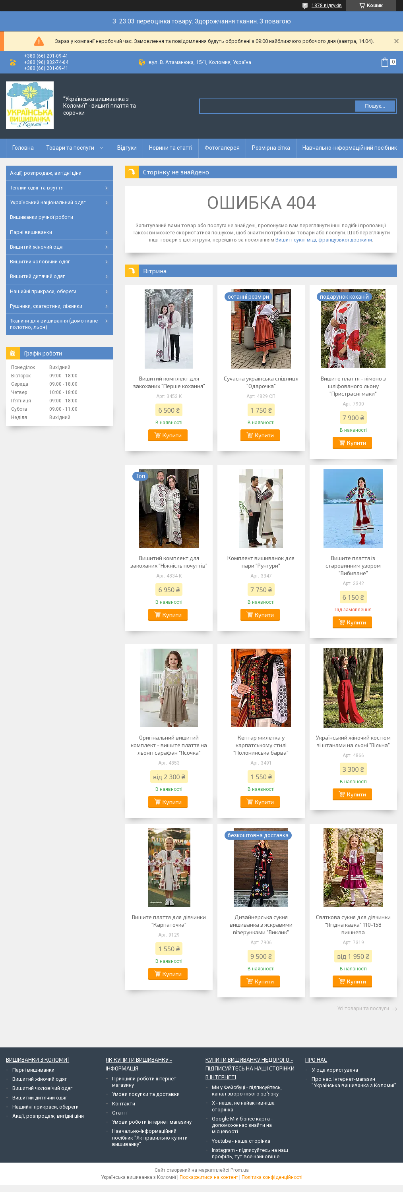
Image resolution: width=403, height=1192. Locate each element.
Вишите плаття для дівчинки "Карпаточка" (169, 921)
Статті (120, 1113)
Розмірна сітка (271, 148)
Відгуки (127, 148)
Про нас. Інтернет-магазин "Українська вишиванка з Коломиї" (354, 1082)
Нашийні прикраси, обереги (43, 291)
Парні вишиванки (31, 232)
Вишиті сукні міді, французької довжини (323, 240)
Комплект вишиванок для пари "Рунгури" (260, 561)
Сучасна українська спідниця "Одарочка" (261, 382)
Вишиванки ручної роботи (41, 217)
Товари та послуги (70, 148)
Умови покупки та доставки (146, 1094)
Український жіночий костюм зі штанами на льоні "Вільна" (353, 741)
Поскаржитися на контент (209, 1177)
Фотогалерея (222, 148)
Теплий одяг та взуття (37, 188)
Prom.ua (240, 1170)
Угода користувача (335, 1070)
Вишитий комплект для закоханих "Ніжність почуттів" (168, 561)
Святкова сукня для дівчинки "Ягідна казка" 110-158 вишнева (353, 924)
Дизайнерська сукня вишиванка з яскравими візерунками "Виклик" (261, 924)
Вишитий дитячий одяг (37, 276)
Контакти (123, 1104)
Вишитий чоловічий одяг (40, 262)
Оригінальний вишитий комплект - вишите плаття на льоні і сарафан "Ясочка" (169, 745)
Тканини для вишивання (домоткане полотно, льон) (54, 324)
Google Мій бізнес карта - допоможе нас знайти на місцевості (242, 1125)
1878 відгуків (327, 5)
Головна (23, 148)
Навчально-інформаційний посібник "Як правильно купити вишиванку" (150, 1137)
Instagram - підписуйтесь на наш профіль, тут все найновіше (250, 1153)
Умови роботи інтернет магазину (152, 1122)
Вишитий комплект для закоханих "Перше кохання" (169, 382)
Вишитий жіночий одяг (37, 247)
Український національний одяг (47, 202)
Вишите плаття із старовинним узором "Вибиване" (353, 565)
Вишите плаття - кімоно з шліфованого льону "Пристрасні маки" (353, 386)
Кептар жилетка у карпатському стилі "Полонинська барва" (261, 745)
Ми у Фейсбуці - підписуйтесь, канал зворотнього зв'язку (247, 1090)
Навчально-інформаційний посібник (349, 148)
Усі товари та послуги (363, 1008)
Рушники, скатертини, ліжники (46, 306)
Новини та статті (170, 148)
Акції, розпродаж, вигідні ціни (45, 173)
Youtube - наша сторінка (241, 1141)
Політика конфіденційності (272, 1177)
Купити (172, 435)
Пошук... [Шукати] (375, 106)
